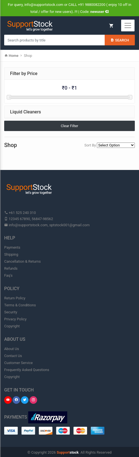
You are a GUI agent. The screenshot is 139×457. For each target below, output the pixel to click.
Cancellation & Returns (22, 261)
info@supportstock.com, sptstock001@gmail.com (47, 225)
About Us (11, 349)
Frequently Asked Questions (26, 370)
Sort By (90, 145)
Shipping (11, 254)
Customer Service (18, 363)
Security (10, 312)
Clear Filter (69, 126)
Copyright (12, 326)
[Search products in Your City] (54, 40)
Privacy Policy (15, 319)
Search (120, 40)
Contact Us (13, 356)
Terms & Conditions (20, 305)
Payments (12, 247)
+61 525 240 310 (20, 213)
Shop (28, 55)
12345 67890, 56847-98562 (28, 219)
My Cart (111, 26)
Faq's (8, 275)
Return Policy (14, 298)
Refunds (11, 268)
